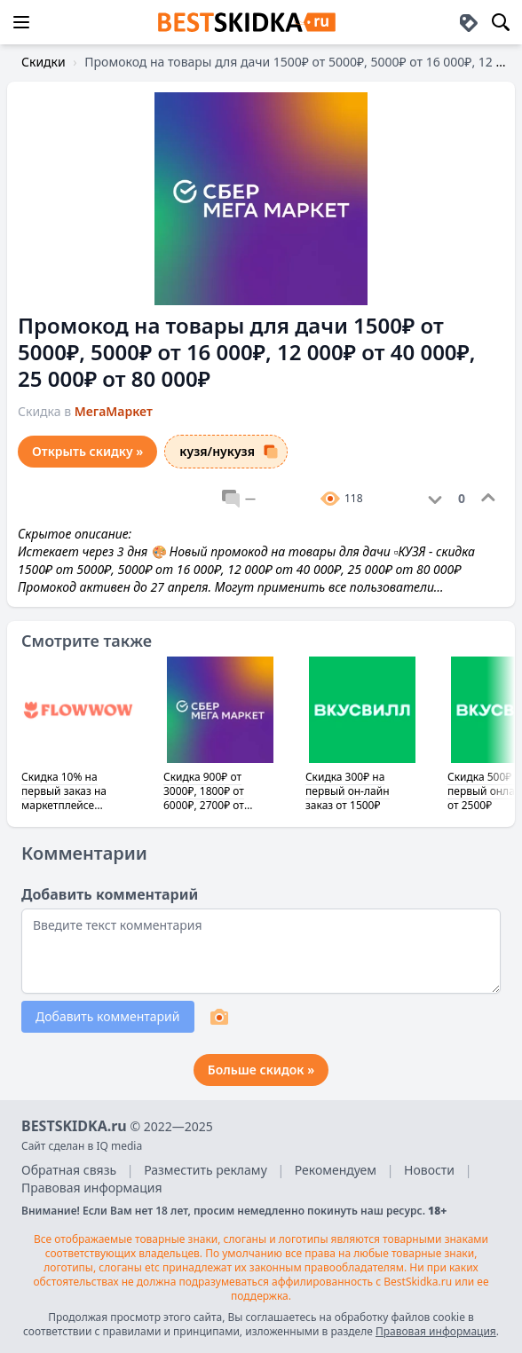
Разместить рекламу (205, 1169)
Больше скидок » (261, 1069)
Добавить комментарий (108, 1016)
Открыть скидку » (87, 451)
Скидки (43, 61)
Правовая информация (91, 1187)
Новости (429, 1169)
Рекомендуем (335, 1169)
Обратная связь (68, 1169)
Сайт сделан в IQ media (81, 1145)
